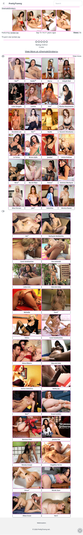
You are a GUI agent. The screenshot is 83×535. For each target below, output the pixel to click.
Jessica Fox (56, 439)
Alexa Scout (27, 516)
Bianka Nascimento (66, 106)
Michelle (27, 312)
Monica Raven (66, 208)
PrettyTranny (15, 3)
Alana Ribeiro (27, 363)
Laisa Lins (26, 287)
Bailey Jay (56, 389)
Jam (33, 208)
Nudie (50, 132)
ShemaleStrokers (8, 8)
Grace (26, 490)
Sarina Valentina (27, 389)
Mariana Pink (27, 439)
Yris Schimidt (56, 261)
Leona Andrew (66, 157)
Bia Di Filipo (33, 183)
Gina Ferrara (16, 208)
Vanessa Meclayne (66, 183)
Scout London (56, 414)
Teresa (50, 182)
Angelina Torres (56, 465)
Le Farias (16, 157)
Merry (50, 81)
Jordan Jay (14, 32)
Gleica (27, 338)
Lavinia (33, 106)
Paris (56, 312)
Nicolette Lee (16, 132)
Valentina (49, 208)
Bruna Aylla (33, 157)
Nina (16, 182)
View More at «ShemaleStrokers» (41, 51)
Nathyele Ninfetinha (56, 236)
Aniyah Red (66, 81)
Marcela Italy (56, 287)
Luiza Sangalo (16, 106)
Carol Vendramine (27, 261)
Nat (17, 81)
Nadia (33, 81)
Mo (26, 236)
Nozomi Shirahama (66, 132)
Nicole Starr (56, 490)
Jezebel (49, 157)
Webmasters (41, 523)
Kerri (56, 516)
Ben (27, 414)
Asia (50, 106)
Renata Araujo (27, 465)
